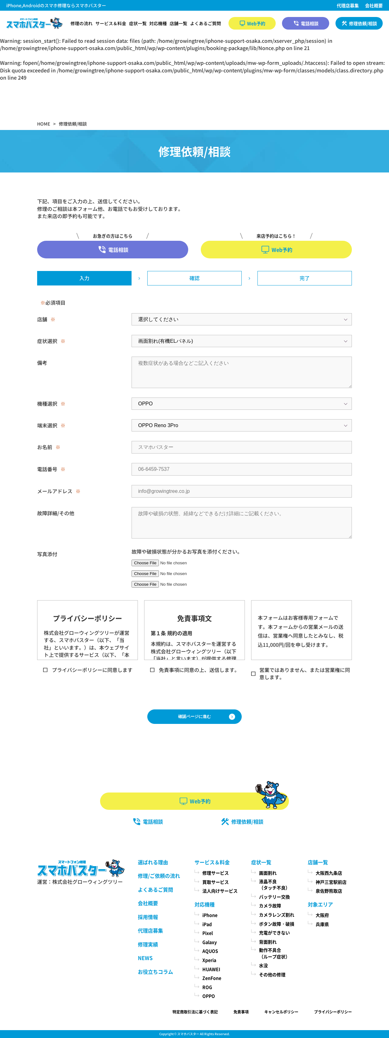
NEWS (145, 958)
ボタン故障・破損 (276, 924)
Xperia (209, 960)
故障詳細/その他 (55, 513)
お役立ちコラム (155, 971)
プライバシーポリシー (333, 1011)
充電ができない (274, 932)
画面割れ (268, 873)
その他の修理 (272, 974)
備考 (42, 362)
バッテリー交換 (274, 897)
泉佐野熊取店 (329, 891)
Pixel (207, 933)
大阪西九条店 (329, 873)
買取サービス (215, 882)
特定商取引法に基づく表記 (195, 1011)
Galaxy (209, 942)
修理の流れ (81, 23)
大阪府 (322, 915)
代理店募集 (348, 5)
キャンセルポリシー (281, 1011)
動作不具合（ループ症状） (274, 953)
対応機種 (158, 23)
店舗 (42, 319)
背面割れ (268, 942)
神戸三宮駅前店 (331, 882)
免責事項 (241, 1011)
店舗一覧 (178, 23)
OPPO (208, 996)
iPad (207, 924)
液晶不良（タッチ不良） (274, 884)
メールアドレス (54, 491)
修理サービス (215, 873)
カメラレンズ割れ (276, 914)
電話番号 (47, 469)
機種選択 (47, 403)
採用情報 (148, 917)
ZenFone (211, 978)
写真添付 (47, 554)
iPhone (209, 915)
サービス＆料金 (110, 23)
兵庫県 (322, 924)
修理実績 (148, 944)
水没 (263, 965)
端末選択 (47, 425)
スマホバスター (188, 1033)
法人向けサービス (220, 891)
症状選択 (47, 341)
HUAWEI (211, 969)
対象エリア (320, 904)
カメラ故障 (270, 905)
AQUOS (210, 951)
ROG (207, 987)
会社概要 (374, 5)
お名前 (44, 447)
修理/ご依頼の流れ (159, 875)
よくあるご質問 (205, 23)
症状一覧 (138, 23)
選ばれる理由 (153, 862)
